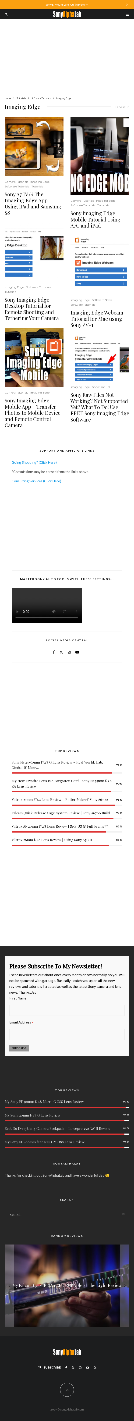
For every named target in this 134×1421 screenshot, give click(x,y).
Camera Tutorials (16, 181)
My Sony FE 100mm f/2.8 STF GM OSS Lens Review (45, 1142)
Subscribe (19, 1048)
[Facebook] (66, 1367)
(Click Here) (48, 462)
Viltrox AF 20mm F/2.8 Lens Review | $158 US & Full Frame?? (60, 826)
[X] (73, 1367)
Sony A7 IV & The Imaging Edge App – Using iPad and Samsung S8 (33, 203)
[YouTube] (87, 1367)
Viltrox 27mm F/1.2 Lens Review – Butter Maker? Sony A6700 (60, 799)
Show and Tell (101, 387)
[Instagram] (80, 1367)
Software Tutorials (17, 186)
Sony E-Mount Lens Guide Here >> (67, 4)
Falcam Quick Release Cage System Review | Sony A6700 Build (61, 813)
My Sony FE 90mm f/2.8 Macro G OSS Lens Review (44, 1101)
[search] (124, 1214)
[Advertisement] (67, 54)
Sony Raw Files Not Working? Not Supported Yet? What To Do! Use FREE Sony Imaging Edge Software (100, 407)
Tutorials (37, 186)
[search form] (62, 1214)
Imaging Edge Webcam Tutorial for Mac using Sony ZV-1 (97, 318)
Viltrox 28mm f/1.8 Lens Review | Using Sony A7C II (52, 839)
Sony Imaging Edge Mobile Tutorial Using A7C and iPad (95, 219)
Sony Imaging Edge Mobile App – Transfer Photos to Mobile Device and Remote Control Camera (32, 412)
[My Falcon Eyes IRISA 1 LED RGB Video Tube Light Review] (67, 1286)
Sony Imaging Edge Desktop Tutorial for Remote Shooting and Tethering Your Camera (32, 309)
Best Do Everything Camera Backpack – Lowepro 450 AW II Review (57, 1128)
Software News (102, 300)
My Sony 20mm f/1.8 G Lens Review (32, 1115)
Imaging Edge (39, 181)
